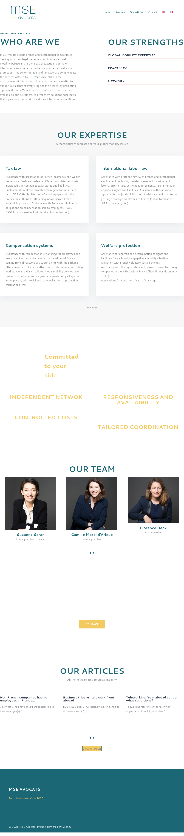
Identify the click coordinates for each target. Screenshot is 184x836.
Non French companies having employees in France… (23, 698)
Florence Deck (153, 527)
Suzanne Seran (30, 534)
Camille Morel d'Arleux (92, 534)
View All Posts (92, 748)
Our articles (136, 12)
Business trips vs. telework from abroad (88, 698)
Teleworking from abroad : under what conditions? (152, 698)
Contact (152, 12)
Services (120, 12)
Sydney (66, 826)
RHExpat (34, 77)
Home (106, 12)
